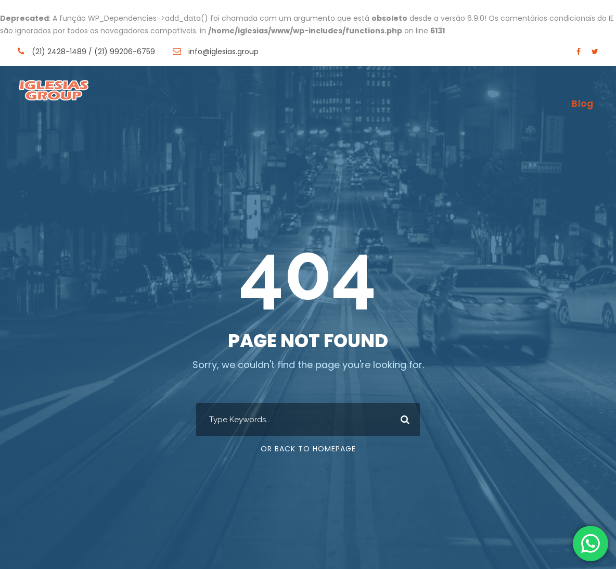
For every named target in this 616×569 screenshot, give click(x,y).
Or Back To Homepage (308, 449)
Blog (582, 103)
